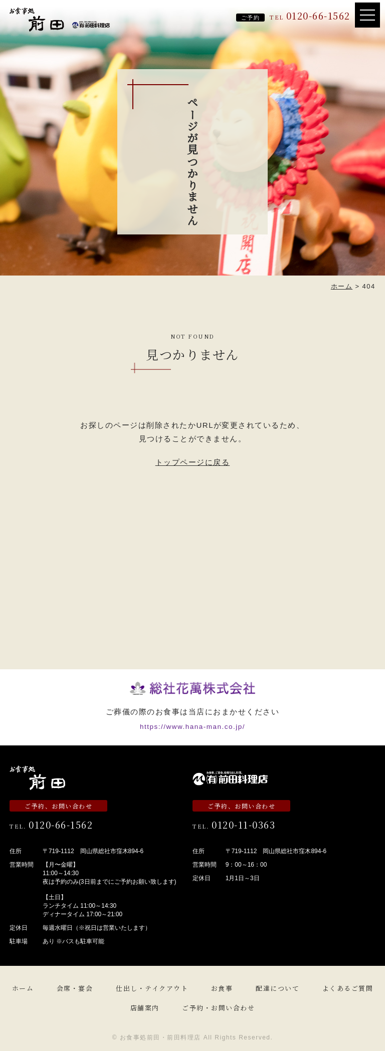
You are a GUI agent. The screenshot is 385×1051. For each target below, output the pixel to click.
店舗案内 (144, 1007)
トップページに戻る (192, 462)
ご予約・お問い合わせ (218, 1007)
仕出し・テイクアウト (152, 988)
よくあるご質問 (347, 988)
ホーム (23, 988)
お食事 (222, 988)
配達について (277, 988)
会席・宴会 (75, 988)
